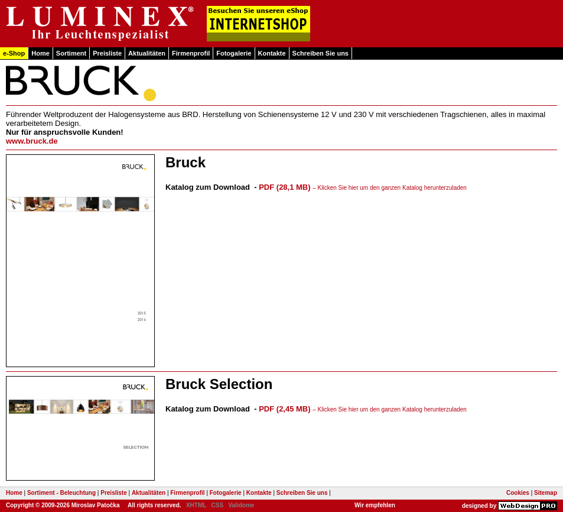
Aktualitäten (146, 53)
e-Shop (14, 53)
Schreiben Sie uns (320, 53)
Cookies (517, 493)
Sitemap (545, 493)
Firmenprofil (191, 53)
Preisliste (107, 53)
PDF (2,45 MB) (363, 408)
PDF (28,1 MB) (363, 187)
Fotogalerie (233, 53)
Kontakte (272, 53)
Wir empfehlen (374, 505)
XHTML (196, 505)
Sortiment (71, 53)
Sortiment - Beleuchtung (61, 493)
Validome (241, 505)
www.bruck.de (32, 141)
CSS (217, 505)
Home (40, 53)
